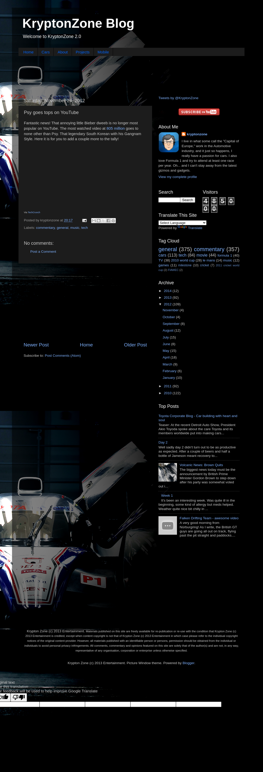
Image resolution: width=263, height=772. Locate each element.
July (166, 337)
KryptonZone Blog (78, 23)
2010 (168, 393)
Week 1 (167, 495)
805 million (116, 128)
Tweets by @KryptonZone (178, 98)
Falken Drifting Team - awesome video (209, 518)
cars (162, 255)
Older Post (135, 344)
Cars (46, 52)
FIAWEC (173, 269)
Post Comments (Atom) (63, 355)
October (169, 317)
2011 (168, 386)
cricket (204, 265)
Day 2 (162, 442)
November (171, 310)
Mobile (103, 52)
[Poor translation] (19, 697)
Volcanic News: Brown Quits (201, 465)
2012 (168, 304)
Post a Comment (43, 251)
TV (160, 260)
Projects (83, 52)
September (172, 324)
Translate (190, 228)
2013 (168, 297)
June (167, 344)
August (168, 330)
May (166, 351)
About (63, 52)
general (62, 228)
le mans (209, 260)
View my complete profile (177, 177)
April (167, 357)
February (170, 371)
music (74, 228)
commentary (45, 228)
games (163, 265)
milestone (185, 265)
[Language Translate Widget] (182, 222)
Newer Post (36, 344)
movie (202, 255)
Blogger (188, 663)
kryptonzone (197, 134)
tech (84, 228)
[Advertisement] (131, 75)
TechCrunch (34, 212)
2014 (168, 291)
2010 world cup (183, 260)
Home (28, 52)
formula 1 (225, 255)
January (169, 378)
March (168, 364)
